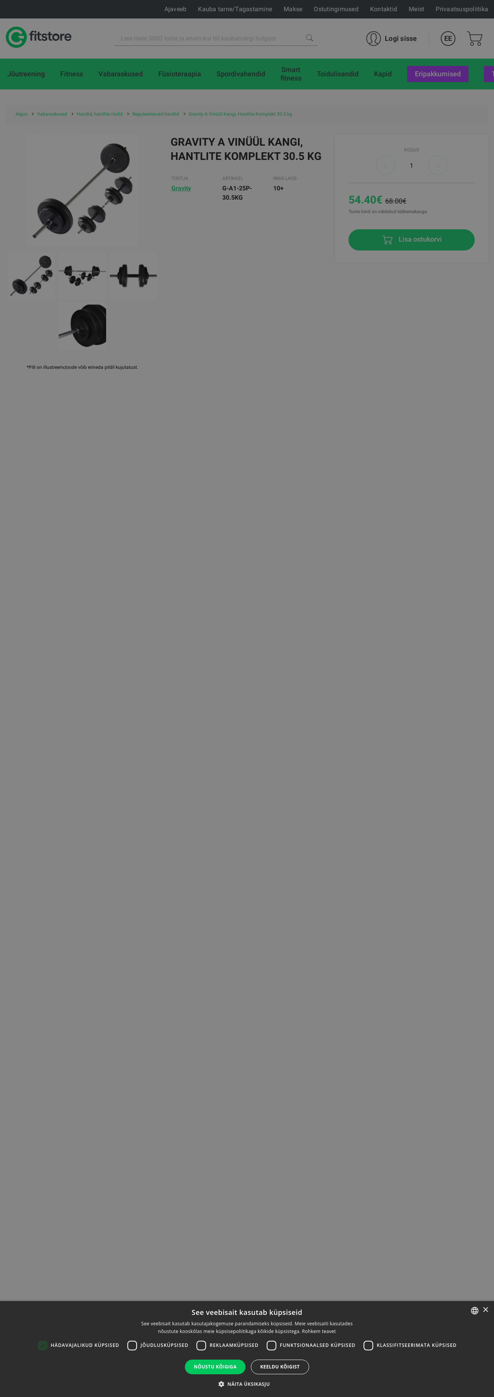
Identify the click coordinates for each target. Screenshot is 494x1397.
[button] (247, 1384)
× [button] (485, 1310)
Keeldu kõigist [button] (280, 1366)
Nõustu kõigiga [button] (215, 1366)
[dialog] (247, 698)
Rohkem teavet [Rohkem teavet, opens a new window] (319, 1331)
